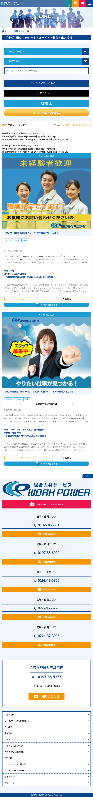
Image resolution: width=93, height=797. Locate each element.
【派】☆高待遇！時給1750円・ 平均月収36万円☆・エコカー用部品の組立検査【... (40, 391)
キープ (26, 299)
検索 (49, 103)
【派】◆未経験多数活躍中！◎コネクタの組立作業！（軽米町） (32, 232)
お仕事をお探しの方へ (14, 745)
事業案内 (8, 733)
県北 (17, 240)
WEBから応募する (49, 304)
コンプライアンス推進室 (15, 764)
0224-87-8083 (48, 635)
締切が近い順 (84, 124)
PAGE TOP (87, 476)
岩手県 (9, 240)
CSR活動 (8, 758)
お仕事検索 (9, 714)
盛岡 (25, 240)
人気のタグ (43, 93)
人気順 (74, 124)
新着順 (66, 124)
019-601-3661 (48, 524)
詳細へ (68, 299)
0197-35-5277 (49, 676)
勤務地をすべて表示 (45, 404)
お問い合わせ (49, 534)
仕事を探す (19, 31)
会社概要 (8, 727)
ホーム (6, 31)
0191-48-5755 (48, 580)
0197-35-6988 (48, 552)
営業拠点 (8, 739)
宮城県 (18, 399)
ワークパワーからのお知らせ (17, 720)
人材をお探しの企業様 (14, 751)
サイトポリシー (11, 776)
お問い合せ (9, 782)
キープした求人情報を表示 (48, 112)
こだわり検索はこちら (43, 83)
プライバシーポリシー (14, 770)
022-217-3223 (48, 607)
